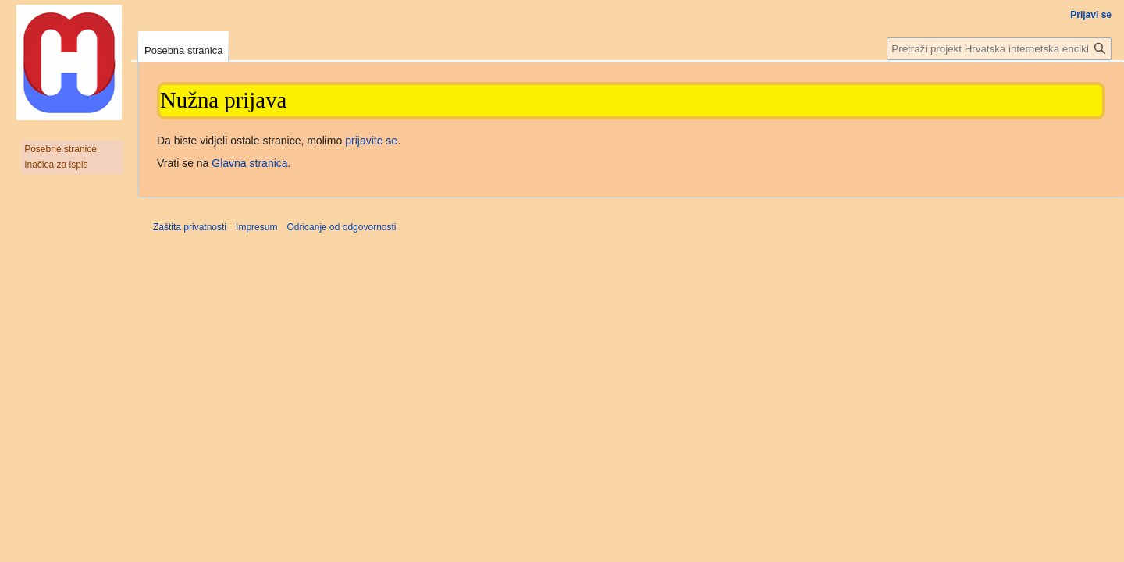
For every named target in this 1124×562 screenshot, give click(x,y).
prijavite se (371, 140)
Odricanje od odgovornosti (341, 227)
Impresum (256, 227)
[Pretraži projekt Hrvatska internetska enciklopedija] (999, 48)
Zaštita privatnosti (189, 227)
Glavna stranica (249, 163)
